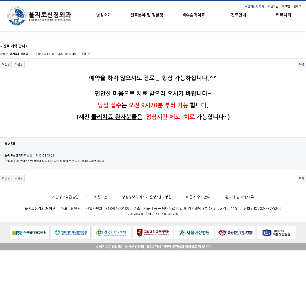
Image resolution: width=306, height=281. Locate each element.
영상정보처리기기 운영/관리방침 (146, 197)
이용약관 (100, 197)
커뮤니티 (283, 15)
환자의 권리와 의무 (239, 197)
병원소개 (103, 15)
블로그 (297, 6)
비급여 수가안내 (198, 197)
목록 (301, 64)
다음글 (19, 64)
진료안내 (238, 15)
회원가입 (273, 6)
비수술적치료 (193, 15)
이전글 (6, 64)
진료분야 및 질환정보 (148, 15)
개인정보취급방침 (65, 197)
